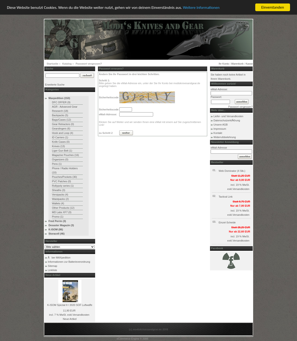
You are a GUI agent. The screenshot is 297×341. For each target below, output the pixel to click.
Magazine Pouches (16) (65, 155)
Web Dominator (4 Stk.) (232, 170)
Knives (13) (58, 146)
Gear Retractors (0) (63, 124)
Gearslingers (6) (61, 128)
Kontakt (217, 133)
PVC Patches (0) (61, 181)
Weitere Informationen (201, 7)
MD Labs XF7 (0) (61, 212)
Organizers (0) (60, 159)
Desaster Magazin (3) (61, 225)
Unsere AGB (220, 124)
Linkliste (52, 270)
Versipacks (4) (60, 194)
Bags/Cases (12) (61, 119)
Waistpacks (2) (60, 199)
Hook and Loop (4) (62, 133)
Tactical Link (225, 196)
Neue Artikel (70, 319)
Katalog (66, 63)
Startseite (52, 63)
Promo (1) (57, 216)
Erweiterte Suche (55, 84)
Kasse (249, 63)
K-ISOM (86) (55, 229)
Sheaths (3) (58, 190)
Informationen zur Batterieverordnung (69, 261)
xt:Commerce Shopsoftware (165, 338)
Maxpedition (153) (59, 98)
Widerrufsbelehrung (224, 137)
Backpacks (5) (60, 115)
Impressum (219, 128)
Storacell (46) (56, 233)
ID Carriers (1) (60, 137)
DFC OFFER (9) (61, 102)
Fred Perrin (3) (57, 221)
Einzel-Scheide (227, 222)
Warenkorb (237, 63)
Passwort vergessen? (89, 63)
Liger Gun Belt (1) (62, 150)
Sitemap (52, 266)
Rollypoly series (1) (63, 185)
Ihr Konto (224, 63)
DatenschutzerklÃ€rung (226, 120)
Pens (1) (57, 163)
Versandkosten (80, 314)
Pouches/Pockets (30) (64, 176)
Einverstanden (272, 7)
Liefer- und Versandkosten (228, 116)
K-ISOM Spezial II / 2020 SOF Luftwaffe (69, 305)
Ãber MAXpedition (59, 257)
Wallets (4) (58, 203)
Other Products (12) (63, 207)
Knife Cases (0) (61, 141)
